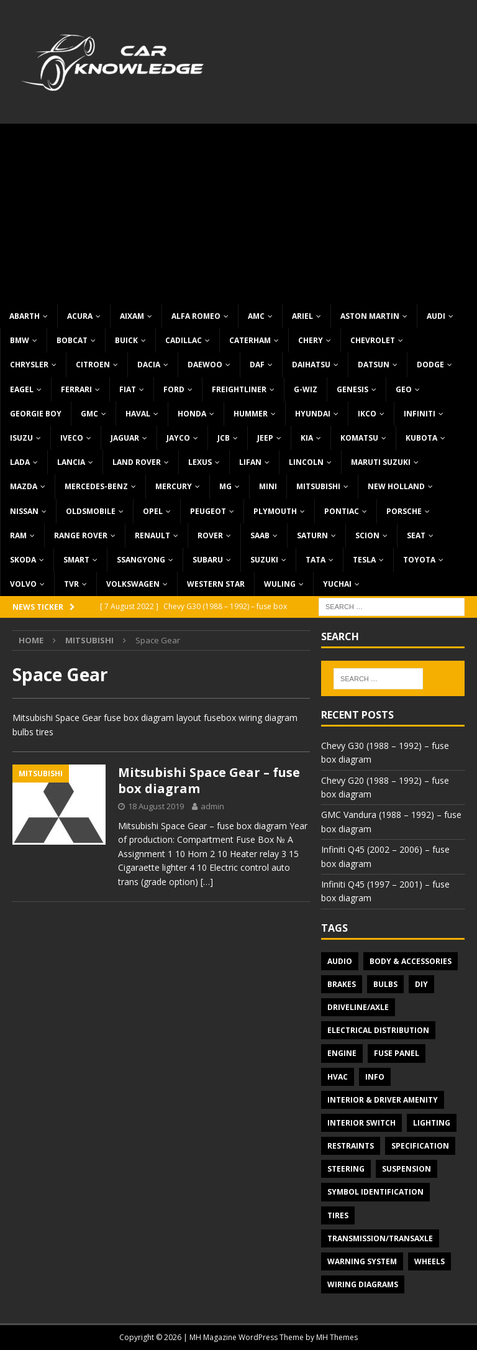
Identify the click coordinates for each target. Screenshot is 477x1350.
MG (225, 486)
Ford (173, 389)
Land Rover (136, 462)
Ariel (302, 316)
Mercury (173, 486)
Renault (152, 535)
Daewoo (205, 364)
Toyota (419, 559)
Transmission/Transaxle (380, 1238)
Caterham (250, 340)
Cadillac (183, 340)
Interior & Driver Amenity (382, 1100)
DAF (257, 364)
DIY (421, 984)
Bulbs (385, 984)
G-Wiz (305, 389)
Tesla (364, 559)
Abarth (24, 316)
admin (212, 806)
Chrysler (29, 364)
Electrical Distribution (378, 1030)
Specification (420, 1146)
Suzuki (264, 559)
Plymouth (275, 511)
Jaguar (125, 438)
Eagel (22, 389)
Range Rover (80, 535)
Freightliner (239, 389)
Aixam (132, 316)
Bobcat (72, 340)
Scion (367, 535)
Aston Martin (369, 316)
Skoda (23, 559)
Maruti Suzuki (381, 462)
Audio (339, 961)
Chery (310, 340)
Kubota (421, 438)
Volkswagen (133, 584)
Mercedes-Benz (96, 486)
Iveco (71, 438)
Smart (76, 559)
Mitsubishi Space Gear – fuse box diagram (209, 780)
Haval (137, 413)
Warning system (362, 1261)
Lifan (250, 462)
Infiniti (419, 413)
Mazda (23, 486)
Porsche (404, 511)
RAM (18, 535)
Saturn (312, 535)
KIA (307, 438)
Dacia (148, 364)
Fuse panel (396, 1053)
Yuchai (337, 584)
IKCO (367, 413)
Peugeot (208, 511)
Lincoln (306, 462)
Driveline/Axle (358, 1007)
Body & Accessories (411, 961)
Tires (337, 1215)
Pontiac (341, 511)
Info (374, 1077)
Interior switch (361, 1123)
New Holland (396, 486)
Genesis (352, 389)
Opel (153, 511)
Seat (416, 535)
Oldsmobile (91, 511)
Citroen (93, 364)
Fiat (127, 389)
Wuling (280, 584)
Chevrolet (372, 340)
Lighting (431, 1123)
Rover (210, 535)
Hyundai (312, 413)
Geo (404, 389)
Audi (436, 316)
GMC (89, 413)
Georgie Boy (35, 413)
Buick (126, 340)
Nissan (24, 511)
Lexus (200, 462)
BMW (19, 340)
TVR (71, 584)
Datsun (373, 364)
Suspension (406, 1169)
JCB (223, 438)
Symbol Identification (375, 1192)
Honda (192, 413)
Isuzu (21, 438)
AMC (256, 316)
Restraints (350, 1146)
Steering (346, 1169)
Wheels (429, 1261)
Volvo (23, 584)
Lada (20, 462)
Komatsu (359, 438)
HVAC (337, 1077)
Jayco (178, 438)
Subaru (208, 559)
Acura (80, 316)
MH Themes (337, 1337)
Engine (342, 1053)
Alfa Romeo (195, 316)
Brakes (341, 984)
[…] (207, 882)
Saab (260, 535)
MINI (268, 486)
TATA (315, 559)
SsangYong (141, 559)
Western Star (216, 584)
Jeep (265, 438)
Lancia (71, 462)
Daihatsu (311, 364)
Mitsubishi (318, 486)
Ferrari (76, 389)
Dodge (430, 364)
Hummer (251, 413)
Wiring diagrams (362, 1284)
